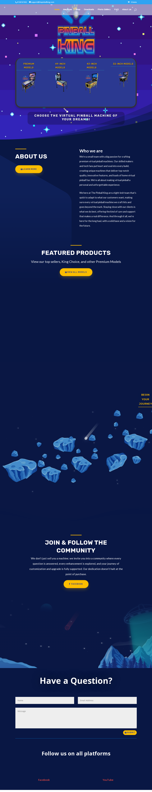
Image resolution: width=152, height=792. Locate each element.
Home (56, 9)
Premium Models (28, 66)
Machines (67, 9)
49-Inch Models (60, 66)
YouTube (108, 780)
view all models (77, 272)
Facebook (77, 584)
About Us (126, 9)
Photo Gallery (104, 9)
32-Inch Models (123, 64)
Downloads (89, 9)
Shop (78, 9)
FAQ (116, 9)
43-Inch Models (92, 66)
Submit (131, 732)
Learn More (30, 169)
